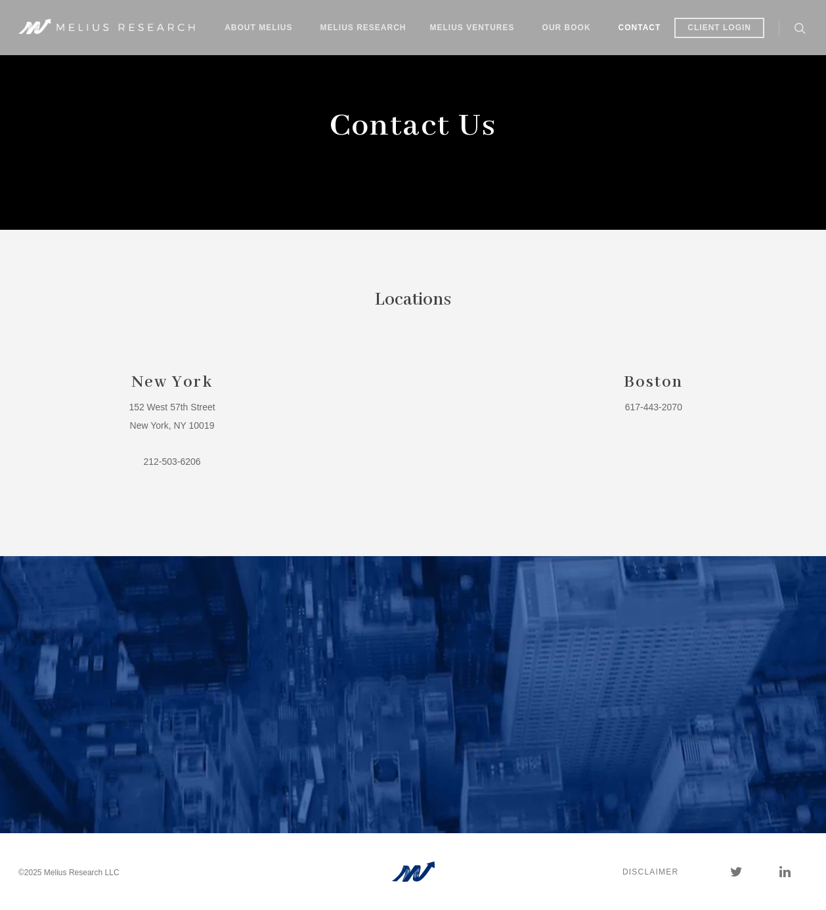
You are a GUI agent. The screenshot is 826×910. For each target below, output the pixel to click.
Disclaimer (650, 872)
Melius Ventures (472, 27)
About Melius (258, 27)
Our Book (566, 27)
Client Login (719, 27)
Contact (640, 27)
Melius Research (363, 27)
